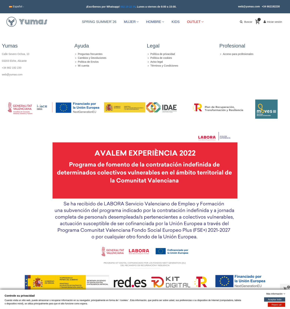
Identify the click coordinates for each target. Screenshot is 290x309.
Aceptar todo (274, 299)
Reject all (276, 304)
